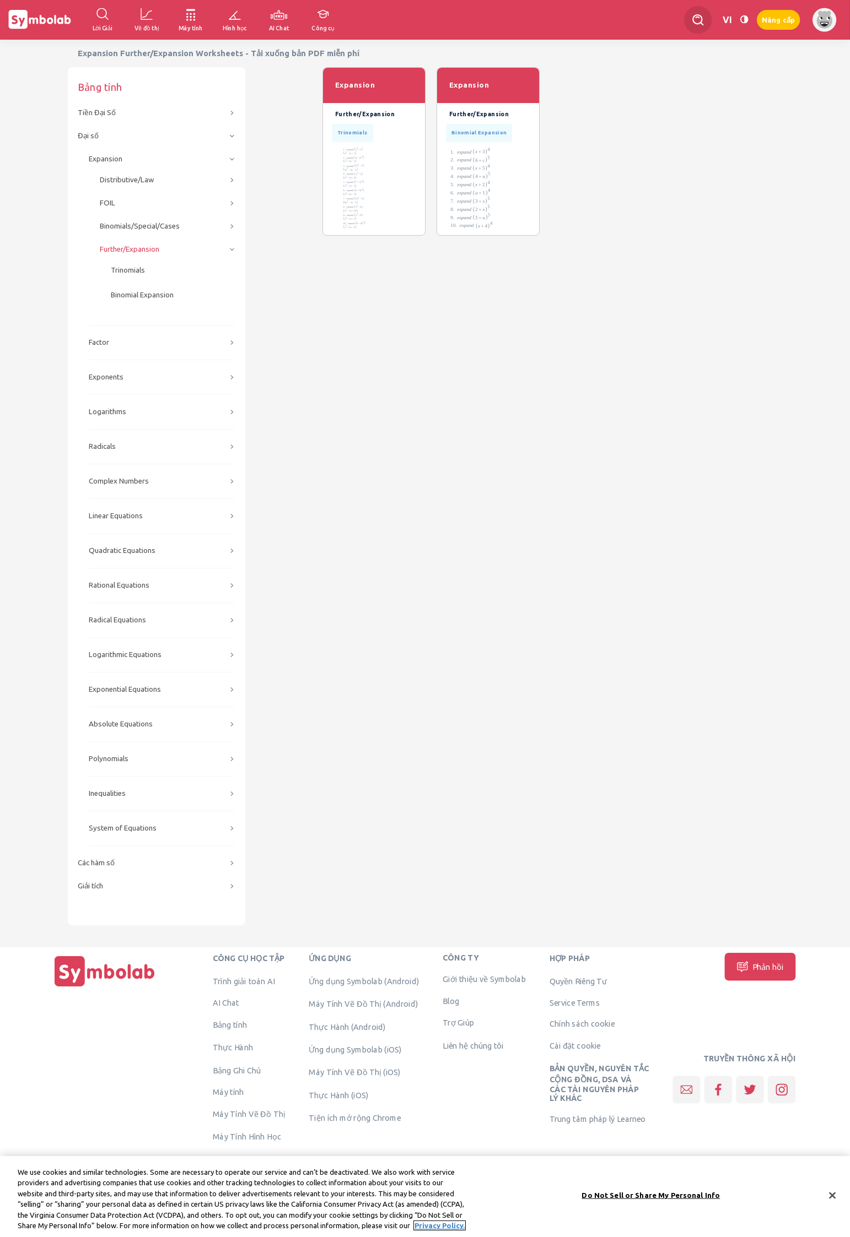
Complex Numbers (119, 481)
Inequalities (107, 793)
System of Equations (123, 828)
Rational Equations (119, 585)
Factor (99, 342)
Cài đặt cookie (575, 1045)
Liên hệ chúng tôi (473, 1045)
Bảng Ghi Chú (237, 1070)
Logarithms (107, 412)
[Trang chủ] (105, 986)
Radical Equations (117, 620)
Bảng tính (230, 1024)
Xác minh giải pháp (247, 1159)
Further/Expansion (129, 249)
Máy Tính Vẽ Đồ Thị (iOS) (355, 1072)
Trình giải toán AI (244, 980)
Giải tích (90, 886)
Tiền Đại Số (97, 112)
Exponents (106, 377)
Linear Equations (116, 516)
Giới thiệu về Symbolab (484, 979)
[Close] (832, 1200)
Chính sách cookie (582, 1023)
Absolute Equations (121, 724)
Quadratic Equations (122, 550)
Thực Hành (233, 1047)
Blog (451, 1000)
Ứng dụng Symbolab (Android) (364, 980)
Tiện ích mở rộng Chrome (355, 1118)
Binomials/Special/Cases (140, 226)
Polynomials (108, 759)
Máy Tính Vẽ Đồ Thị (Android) (363, 1004)
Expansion (105, 159)
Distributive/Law (127, 180)
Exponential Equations (125, 689)
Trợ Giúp (458, 1022)
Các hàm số (96, 863)
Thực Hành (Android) (347, 1026)
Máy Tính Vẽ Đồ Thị (249, 1113)
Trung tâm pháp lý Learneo (598, 1118)
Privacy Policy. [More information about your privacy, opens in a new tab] (440, 1230)
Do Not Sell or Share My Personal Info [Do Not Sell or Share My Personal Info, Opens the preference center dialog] (651, 1199)
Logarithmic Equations (125, 654)
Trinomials (128, 270)
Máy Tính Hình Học (247, 1136)
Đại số (88, 136)
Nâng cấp (778, 20)
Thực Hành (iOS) (338, 1094)
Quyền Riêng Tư (578, 980)
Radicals (102, 446)
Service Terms (575, 1003)
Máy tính (228, 1092)
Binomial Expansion (142, 295)
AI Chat (226, 1003)
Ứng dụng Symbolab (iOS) (355, 1049)
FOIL (107, 203)
